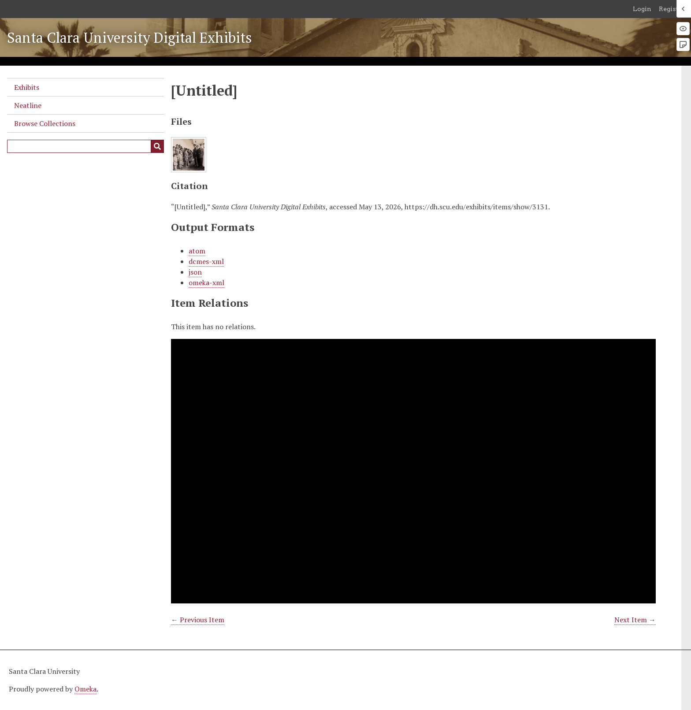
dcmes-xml (206, 261)
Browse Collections (44, 123)
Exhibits (26, 87)
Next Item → (635, 620)
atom (197, 251)
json (195, 272)
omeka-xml (206, 282)
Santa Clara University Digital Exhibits (129, 37)
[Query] (85, 146)
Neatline (27, 105)
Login (642, 8)
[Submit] (157, 146)
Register (672, 8)
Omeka (85, 689)
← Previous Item (197, 620)
